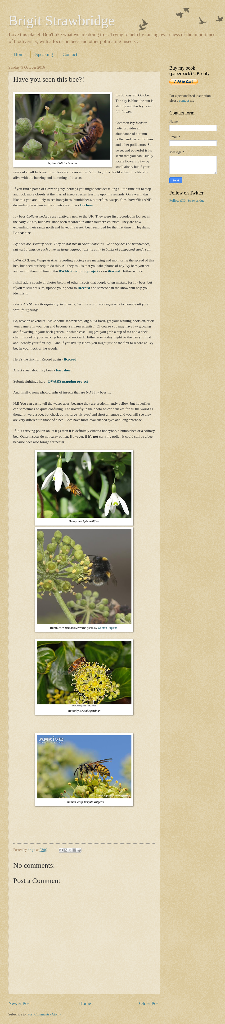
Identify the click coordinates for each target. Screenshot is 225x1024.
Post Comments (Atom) (44, 1014)
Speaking (44, 54)
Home (20, 54)
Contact (70, 54)
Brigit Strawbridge (61, 20)
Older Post (149, 1003)
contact (184, 100)
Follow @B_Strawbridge (186, 200)
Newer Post (19, 1003)
